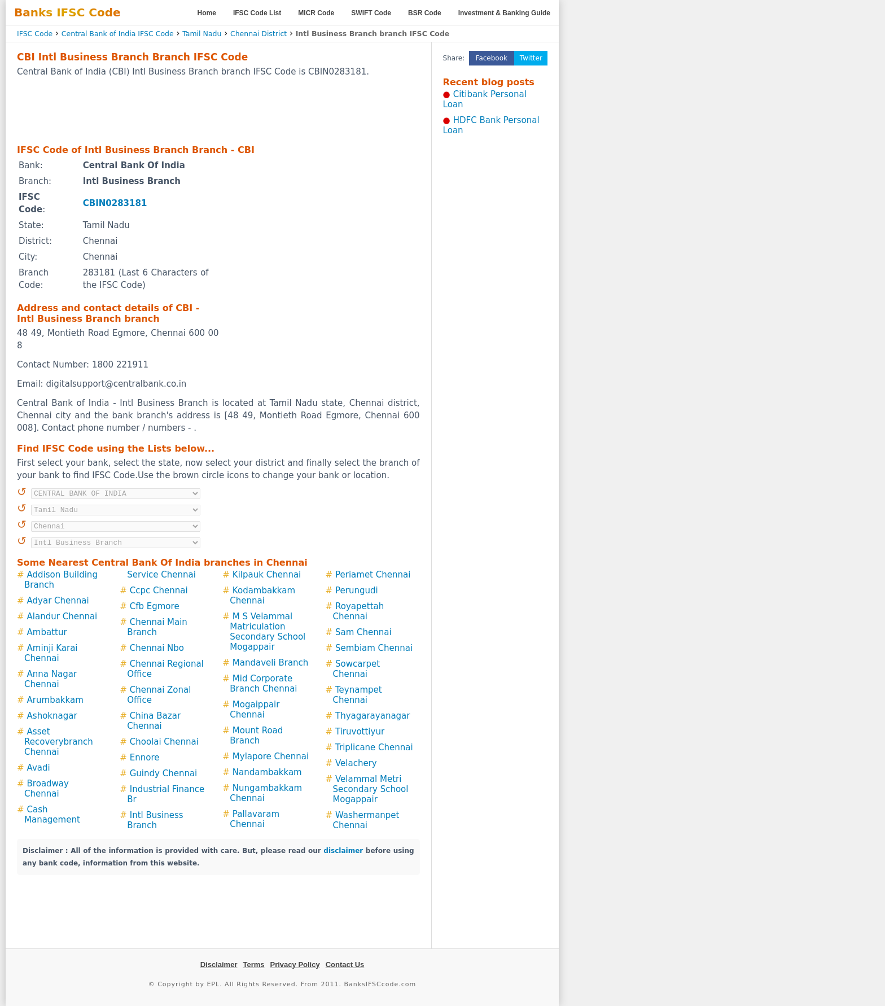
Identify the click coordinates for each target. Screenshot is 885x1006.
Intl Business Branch (155, 820)
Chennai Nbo (157, 648)
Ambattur (47, 632)
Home (207, 13)
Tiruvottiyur (359, 732)
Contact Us (345, 964)
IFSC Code (34, 33)
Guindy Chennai (164, 773)
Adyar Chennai (58, 601)
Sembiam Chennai (374, 648)
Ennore (145, 758)
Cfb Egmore (154, 606)
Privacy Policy (295, 964)
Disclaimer (219, 964)
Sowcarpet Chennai (356, 669)
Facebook (491, 58)
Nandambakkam (267, 772)
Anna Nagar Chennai (50, 679)
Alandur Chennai (62, 616)
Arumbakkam (55, 700)
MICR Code (316, 13)
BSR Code (424, 13)
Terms (253, 964)
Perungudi (356, 590)
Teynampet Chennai (357, 695)
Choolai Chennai (164, 742)
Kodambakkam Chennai (262, 595)
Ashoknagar (52, 716)
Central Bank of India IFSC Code (118, 33)
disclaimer (343, 851)
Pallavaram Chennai (254, 819)
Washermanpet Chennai (365, 820)
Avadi (38, 768)
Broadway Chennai (46, 788)
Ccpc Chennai (159, 590)
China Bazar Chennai (154, 721)
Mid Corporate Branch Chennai (263, 683)
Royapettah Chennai (358, 611)
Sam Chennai (363, 632)
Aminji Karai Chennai (51, 653)
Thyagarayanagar (372, 716)
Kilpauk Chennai (267, 575)
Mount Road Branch (256, 735)
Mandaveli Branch (270, 663)
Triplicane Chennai (374, 747)
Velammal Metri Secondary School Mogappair (370, 789)
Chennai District (258, 33)
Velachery (356, 763)
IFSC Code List (257, 13)
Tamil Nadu (201, 33)
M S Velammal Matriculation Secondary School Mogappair (267, 631)
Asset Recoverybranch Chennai (58, 742)
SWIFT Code (371, 13)
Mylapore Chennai (271, 756)
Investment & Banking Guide (504, 13)
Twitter (531, 58)
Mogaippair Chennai (254, 709)
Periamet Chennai (372, 575)
